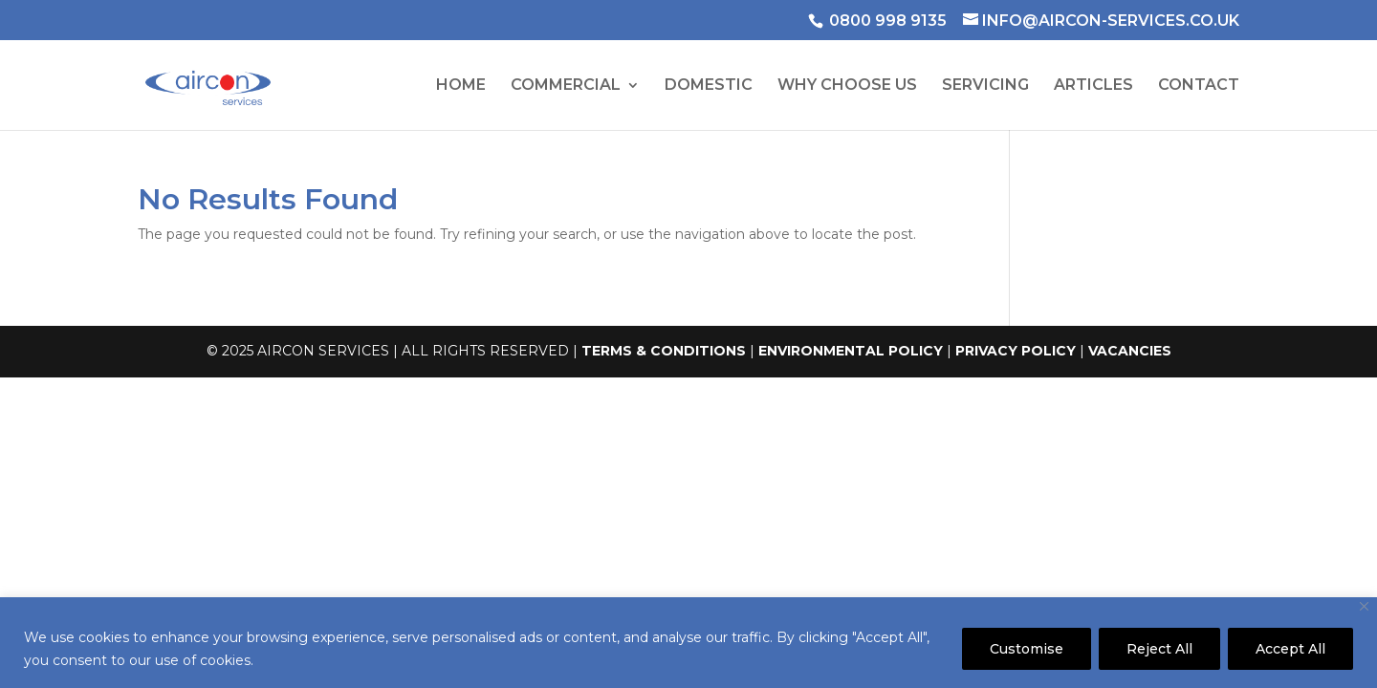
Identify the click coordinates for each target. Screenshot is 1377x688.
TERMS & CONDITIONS (663, 350)
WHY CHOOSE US (847, 86)
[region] (688, 642)
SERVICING (985, 86)
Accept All (1290, 648)
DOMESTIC (709, 86)
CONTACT (1198, 86)
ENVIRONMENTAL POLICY (850, 350)
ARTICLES (1093, 86)
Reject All (1159, 648)
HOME (461, 86)
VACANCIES (1129, 350)
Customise (1026, 648)
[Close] (1364, 606)
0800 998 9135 (888, 20)
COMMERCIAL (566, 86)
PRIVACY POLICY (1015, 350)
